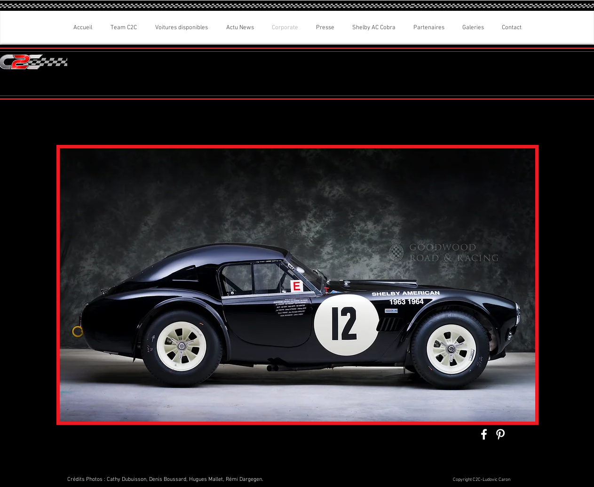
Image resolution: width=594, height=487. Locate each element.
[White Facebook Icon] (484, 434)
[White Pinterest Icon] (500, 434)
